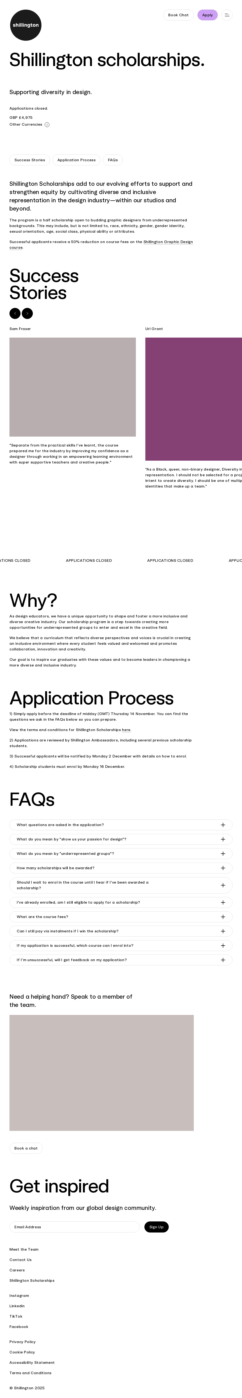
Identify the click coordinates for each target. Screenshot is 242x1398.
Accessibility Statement (32, 1362)
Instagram (19, 1295)
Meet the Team (24, 1249)
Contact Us (20, 1259)
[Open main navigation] (227, 15)
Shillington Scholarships (32, 1280)
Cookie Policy (22, 1352)
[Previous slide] (15, 313)
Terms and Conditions (30, 1373)
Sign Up (156, 1227)
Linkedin (17, 1306)
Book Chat (178, 15)
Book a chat (26, 1148)
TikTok (15, 1316)
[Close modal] (47, 124)
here (126, 730)
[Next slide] (27, 313)
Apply (207, 15)
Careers (17, 1270)
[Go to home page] (26, 26)
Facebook (18, 1326)
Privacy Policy (22, 1342)
